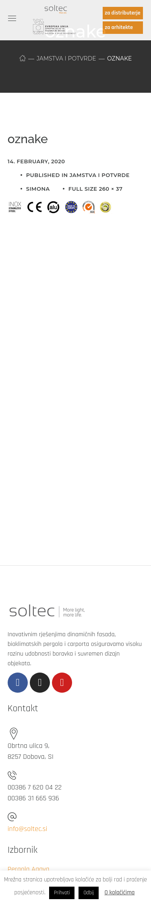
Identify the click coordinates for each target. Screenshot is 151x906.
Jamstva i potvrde (66, 58)
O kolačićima (119, 892)
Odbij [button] (88, 892)
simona (38, 188)
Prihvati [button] (62, 892)
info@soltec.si (27, 828)
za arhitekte (119, 27)
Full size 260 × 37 (95, 188)
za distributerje (123, 13)
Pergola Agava (29, 869)
